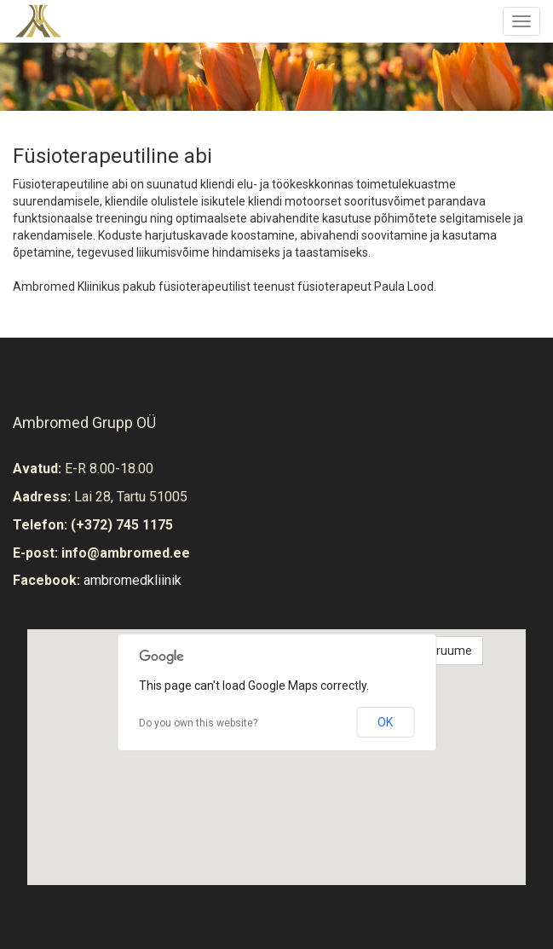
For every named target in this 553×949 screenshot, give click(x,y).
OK (385, 722)
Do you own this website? (198, 723)
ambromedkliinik (132, 580)
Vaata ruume (436, 650)
